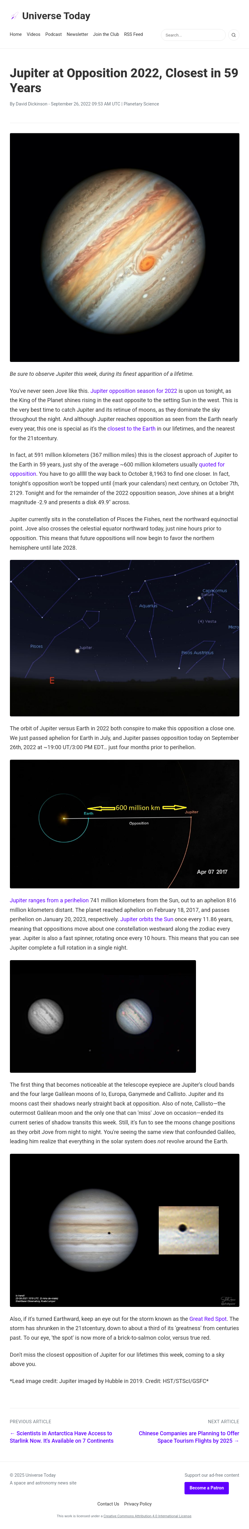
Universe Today (50, 16)
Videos (33, 34)
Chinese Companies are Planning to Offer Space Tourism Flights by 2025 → (189, 1437)
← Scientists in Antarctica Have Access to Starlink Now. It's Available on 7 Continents (62, 1437)
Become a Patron (206, 1488)
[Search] (233, 35)
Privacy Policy (138, 1504)
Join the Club (106, 34)
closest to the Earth (132, 428)
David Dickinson (31, 104)
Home (16, 34)
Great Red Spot (208, 1319)
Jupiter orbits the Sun (146, 919)
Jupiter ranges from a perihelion (49, 900)
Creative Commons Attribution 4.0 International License (147, 1516)
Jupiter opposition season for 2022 (134, 391)
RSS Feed (133, 34)
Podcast (53, 34)
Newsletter (77, 34)
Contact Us (108, 1504)
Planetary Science (141, 104)
